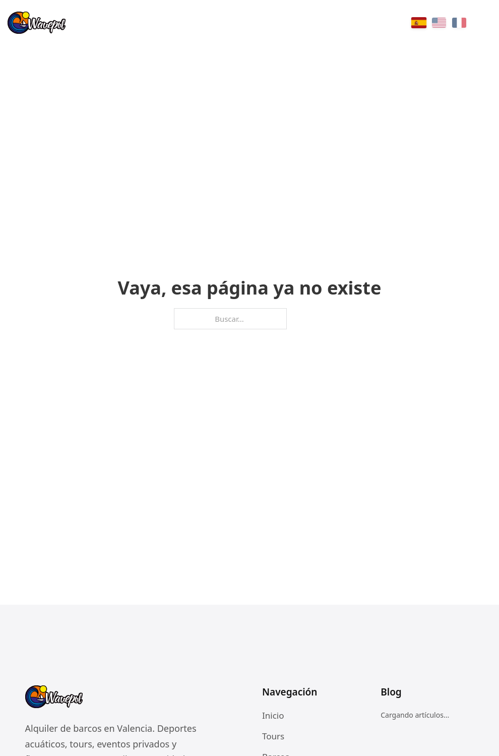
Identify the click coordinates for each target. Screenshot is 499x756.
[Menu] (483, 23)
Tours (273, 736)
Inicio (273, 715)
